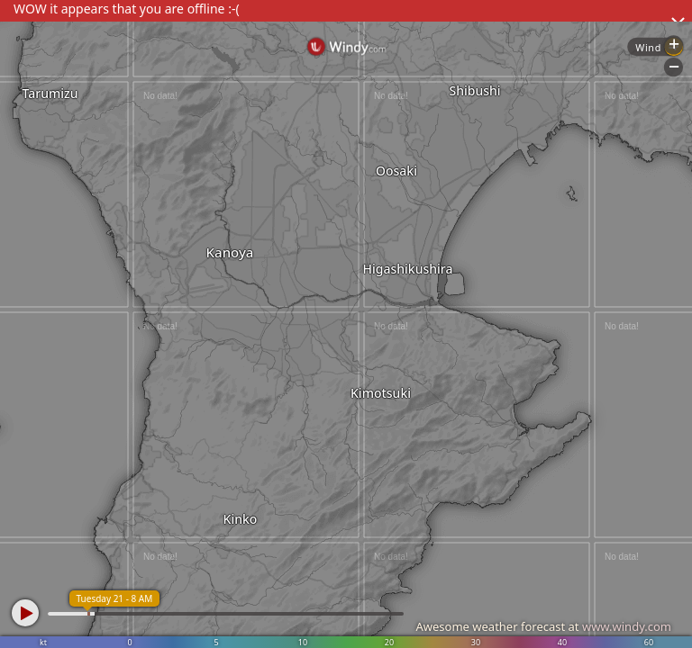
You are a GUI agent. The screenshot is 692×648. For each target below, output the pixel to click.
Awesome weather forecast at (543, 626)
